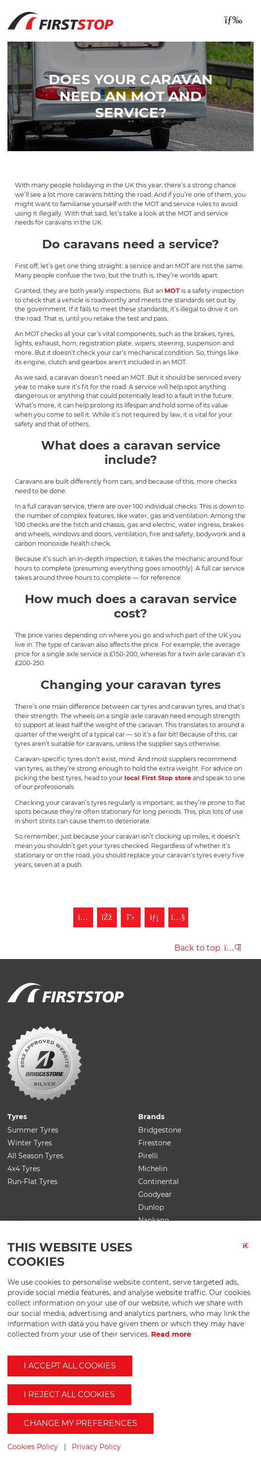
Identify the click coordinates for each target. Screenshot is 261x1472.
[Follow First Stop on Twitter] (131, 917)
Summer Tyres (32, 1130)
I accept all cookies (70, 1365)
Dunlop (151, 1207)
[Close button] (248, 1259)
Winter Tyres (29, 1142)
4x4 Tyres (23, 1168)
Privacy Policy (96, 1446)
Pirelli (148, 1155)
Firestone (154, 1142)
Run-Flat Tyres (32, 1181)
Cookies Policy (32, 1446)
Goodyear (155, 1194)
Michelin (152, 1168)
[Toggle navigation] (233, 19)
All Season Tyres (35, 1155)
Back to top (207, 948)
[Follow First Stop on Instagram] (83, 917)
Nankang (153, 1220)
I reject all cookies (69, 1394)
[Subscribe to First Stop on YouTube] (178, 917)
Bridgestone (159, 1130)
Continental (158, 1181)
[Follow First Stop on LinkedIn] (154, 917)
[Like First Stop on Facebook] (107, 917)
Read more (171, 1334)
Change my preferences (80, 1423)
